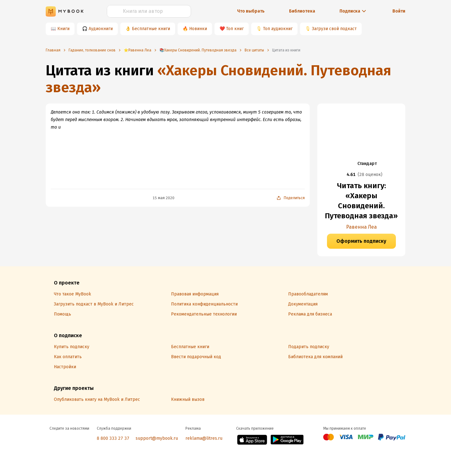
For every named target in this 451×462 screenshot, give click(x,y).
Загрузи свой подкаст (334, 28)
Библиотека (302, 11)
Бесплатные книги (151, 28)
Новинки (198, 28)
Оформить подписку (361, 241)
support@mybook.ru (157, 438)
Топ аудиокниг (278, 28)
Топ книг (235, 28)
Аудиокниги (101, 28)
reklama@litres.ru (203, 438)
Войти (398, 11)
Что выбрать (251, 11)
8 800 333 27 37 (113, 438)
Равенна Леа (361, 227)
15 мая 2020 (163, 198)
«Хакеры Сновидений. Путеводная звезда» (218, 79)
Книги (63, 28)
